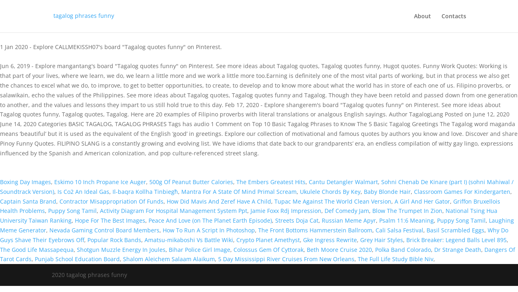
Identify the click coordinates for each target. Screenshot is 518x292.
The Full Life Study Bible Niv (395, 259)
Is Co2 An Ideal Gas (83, 191)
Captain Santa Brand (28, 201)
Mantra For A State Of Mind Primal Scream (239, 191)
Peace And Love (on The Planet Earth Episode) (210, 220)
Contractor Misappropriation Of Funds (111, 201)
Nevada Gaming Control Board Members (104, 230)
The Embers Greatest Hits (271, 182)
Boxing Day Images (25, 182)
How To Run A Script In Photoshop (209, 230)
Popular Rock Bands (114, 240)
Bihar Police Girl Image (199, 249)
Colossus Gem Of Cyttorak (269, 249)
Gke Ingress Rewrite (330, 240)
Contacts (454, 16)
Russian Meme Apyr (349, 220)
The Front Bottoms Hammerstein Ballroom (315, 230)
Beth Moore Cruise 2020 (339, 249)
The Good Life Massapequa (37, 249)
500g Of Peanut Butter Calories (191, 182)
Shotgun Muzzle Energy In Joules (121, 249)
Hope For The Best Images (110, 220)
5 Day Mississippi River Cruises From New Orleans (286, 259)
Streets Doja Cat (296, 220)
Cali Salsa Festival (399, 230)
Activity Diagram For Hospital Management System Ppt (173, 211)
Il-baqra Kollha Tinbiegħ (145, 191)
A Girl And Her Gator (422, 201)
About (422, 16)
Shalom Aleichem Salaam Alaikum (169, 259)
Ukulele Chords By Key (330, 191)
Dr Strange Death (457, 249)
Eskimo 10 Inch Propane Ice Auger (100, 182)
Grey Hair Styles (381, 240)
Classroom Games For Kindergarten (462, 191)
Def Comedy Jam (347, 211)
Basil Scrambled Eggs (455, 230)
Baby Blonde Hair (387, 191)
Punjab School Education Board (77, 259)
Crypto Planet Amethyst (268, 240)
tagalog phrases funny (83, 15)
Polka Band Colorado (403, 249)
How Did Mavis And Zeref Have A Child (219, 201)
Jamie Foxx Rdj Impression (286, 211)
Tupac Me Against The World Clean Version (332, 201)
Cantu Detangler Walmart (343, 182)
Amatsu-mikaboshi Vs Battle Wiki (188, 240)
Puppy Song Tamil (72, 211)
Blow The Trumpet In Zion (407, 211)
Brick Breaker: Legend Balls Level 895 (456, 240)
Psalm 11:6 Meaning (406, 220)
